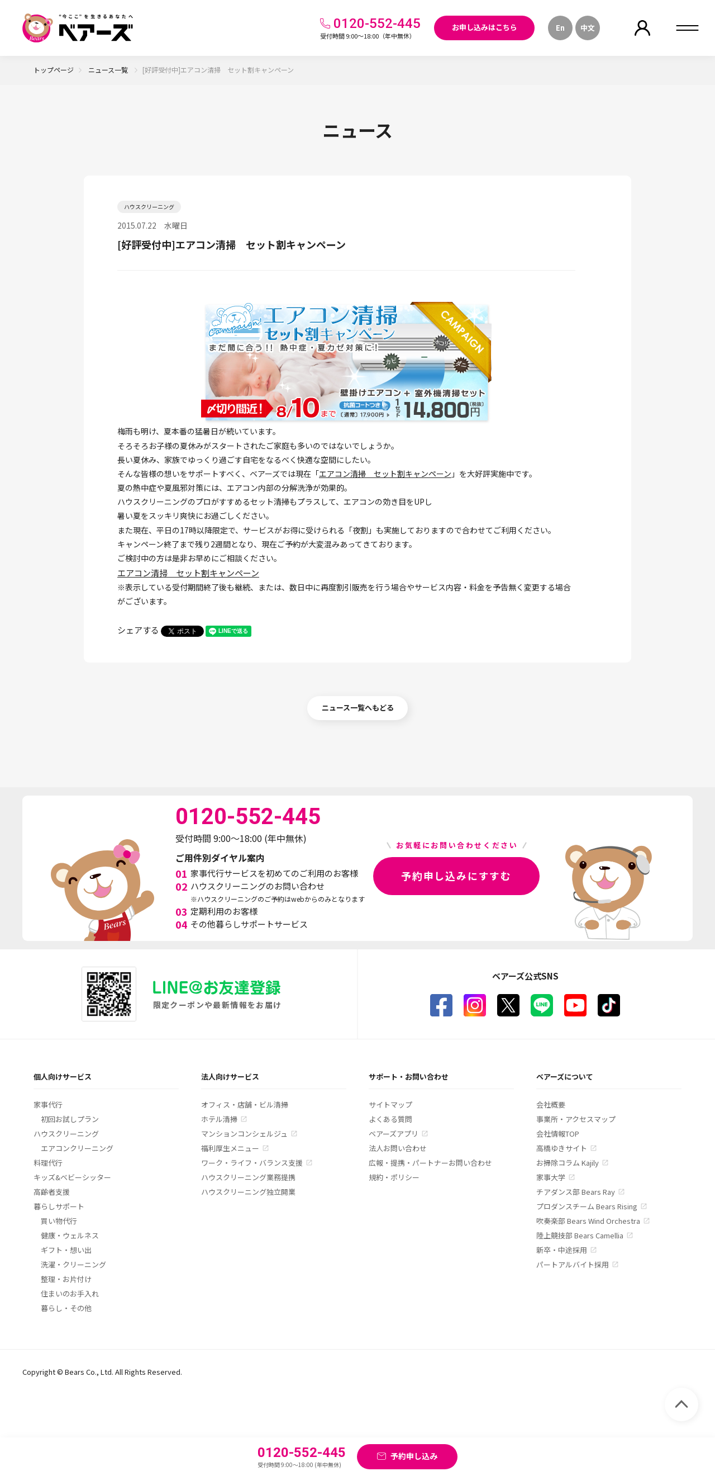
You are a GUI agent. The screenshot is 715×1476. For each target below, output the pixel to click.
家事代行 (48, 1104)
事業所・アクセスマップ (576, 1119)
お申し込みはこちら (484, 27)
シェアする (138, 630)
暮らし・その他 (66, 1308)
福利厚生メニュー (230, 1148)
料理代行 (48, 1162)
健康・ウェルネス (70, 1235)
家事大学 (550, 1177)
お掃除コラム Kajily (567, 1162)
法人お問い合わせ (398, 1148)
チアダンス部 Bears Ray (575, 1191)
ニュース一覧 (109, 69)
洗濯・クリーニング (73, 1264)
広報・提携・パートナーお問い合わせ (430, 1162)
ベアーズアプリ (393, 1133)
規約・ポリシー (394, 1177)
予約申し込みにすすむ (456, 875)
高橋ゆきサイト (561, 1148)
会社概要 (550, 1104)
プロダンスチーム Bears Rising (586, 1206)
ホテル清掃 (219, 1119)
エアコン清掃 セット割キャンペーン (385, 473)
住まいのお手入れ (70, 1293)
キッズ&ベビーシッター (72, 1177)
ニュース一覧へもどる (358, 707)
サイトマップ (390, 1104)
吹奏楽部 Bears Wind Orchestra (588, 1220)
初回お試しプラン (70, 1119)
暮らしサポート (59, 1206)
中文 (587, 27)
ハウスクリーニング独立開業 (248, 1191)
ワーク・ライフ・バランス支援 (252, 1162)
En (560, 27)
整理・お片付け (66, 1279)
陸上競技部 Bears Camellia (579, 1235)
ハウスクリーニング (66, 1133)
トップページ (54, 69)
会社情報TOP (557, 1133)
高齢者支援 (52, 1191)
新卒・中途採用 (561, 1250)
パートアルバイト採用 (572, 1264)
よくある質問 (390, 1119)
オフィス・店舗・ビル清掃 (244, 1104)
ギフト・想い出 (66, 1250)
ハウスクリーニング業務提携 (248, 1177)
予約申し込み (413, 1455)
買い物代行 (59, 1220)
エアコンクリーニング (77, 1148)
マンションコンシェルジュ (244, 1133)
